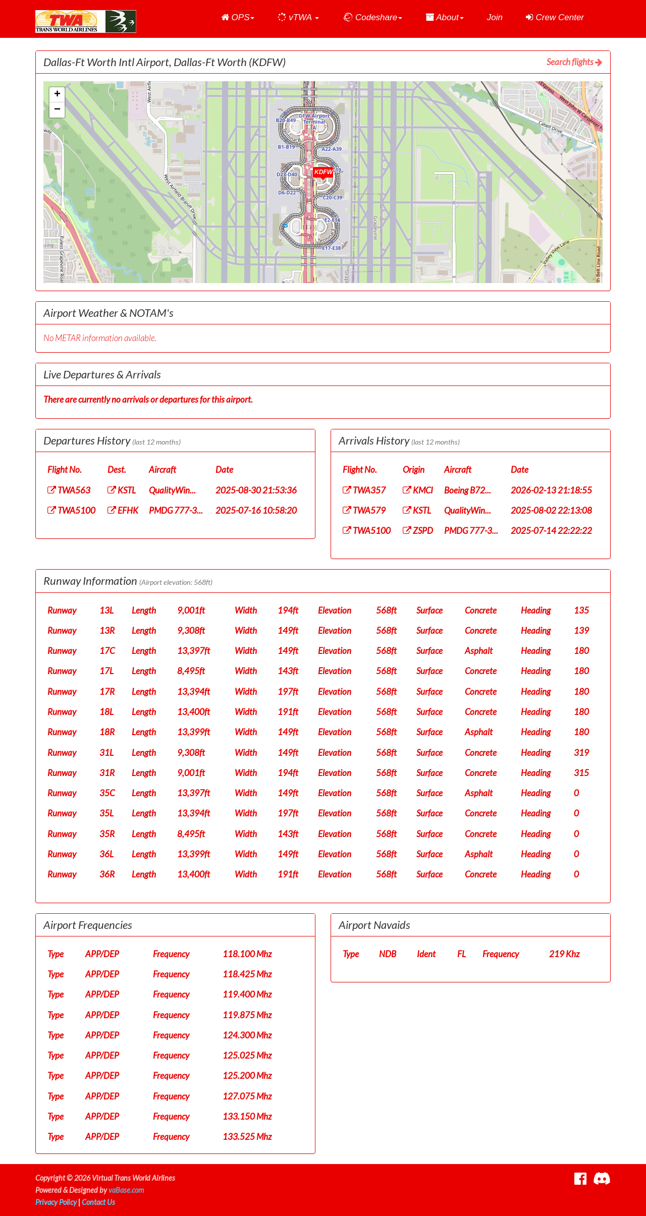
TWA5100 (71, 510)
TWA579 (364, 510)
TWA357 (364, 490)
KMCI (418, 490)
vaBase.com (126, 1190)
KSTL (121, 490)
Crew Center (555, 17)
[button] (238, 17)
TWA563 (68, 490)
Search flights (575, 62)
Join (495, 17)
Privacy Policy (56, 1202)
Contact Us (98, 1202)
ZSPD (418, 530)
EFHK (122, 510)
